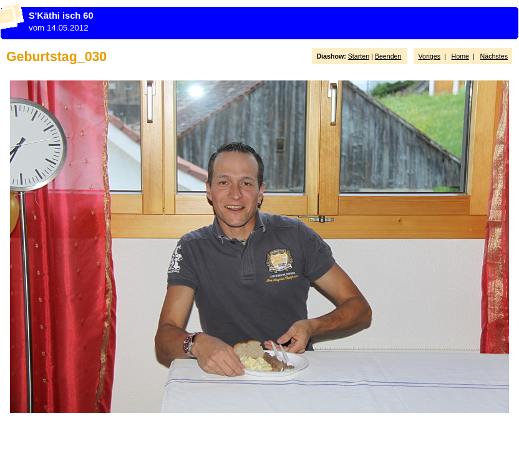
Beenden (388, 56)
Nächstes (494, 56)
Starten (358, 56)
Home (460, 56)
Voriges (429, 56)
